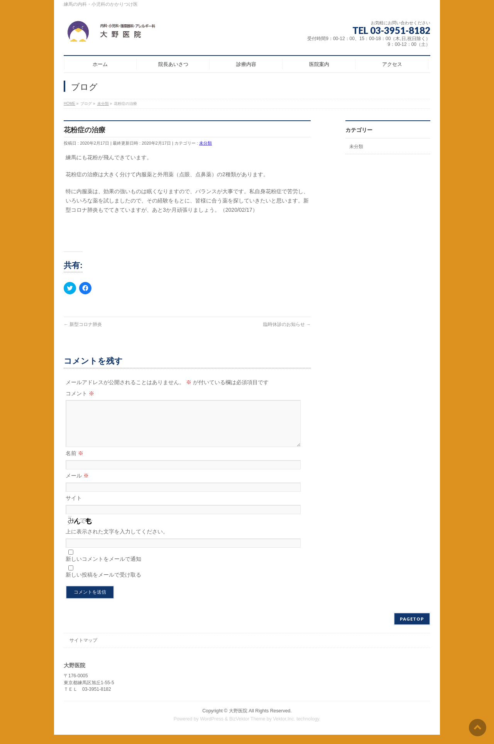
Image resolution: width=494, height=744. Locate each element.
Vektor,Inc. (284, 728)
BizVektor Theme (247, 728)
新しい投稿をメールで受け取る (103, 584)
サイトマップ (83, 649)
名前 (74, 462)
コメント (80, 393)
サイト (74, 507)
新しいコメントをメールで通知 (103, 568)
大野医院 (238, 720)
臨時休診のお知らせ (287, 324)
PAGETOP (412, 628)
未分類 (205, 143)
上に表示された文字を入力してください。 (117, 541)
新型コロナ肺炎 (83, 324)
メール (77, 485)
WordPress (211, 728)
